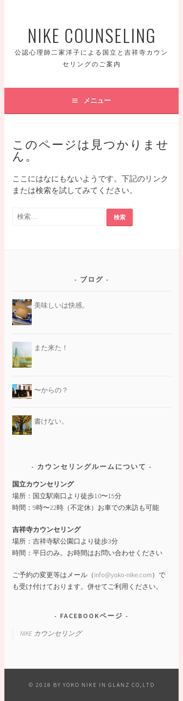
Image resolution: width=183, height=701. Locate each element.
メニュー (97, 100)
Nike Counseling (91, 35)
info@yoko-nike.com (123, 574)
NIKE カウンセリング (50, 633)
